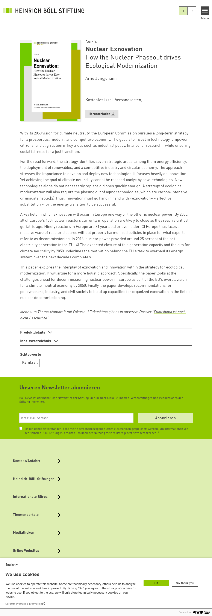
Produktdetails (33, 332)
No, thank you (185, 583)
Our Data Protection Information (23, 603)
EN (192, 11)
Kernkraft (30, 362)
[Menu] (205, 10)
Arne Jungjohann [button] (101, 79)
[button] (101, 114)
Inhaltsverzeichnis (36, 341)
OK (156, 583)
